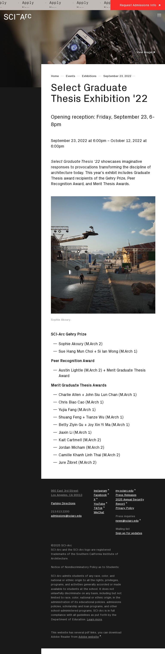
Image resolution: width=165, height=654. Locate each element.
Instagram (100, 490)
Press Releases (126, 495)
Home (55, 76)
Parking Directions (63, 503)
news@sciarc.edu (127, 520)
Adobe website (88, 636)
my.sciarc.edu (124, 490)
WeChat (99, 512)
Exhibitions (89, 76)
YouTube (99, 503)
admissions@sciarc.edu (66, 515)
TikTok (98, 508)
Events (70, 76)
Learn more (94, 619)
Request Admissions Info (138, 5)
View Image (144, 52)
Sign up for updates (129, 533)
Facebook (100, 495)
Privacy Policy (125, 508)
